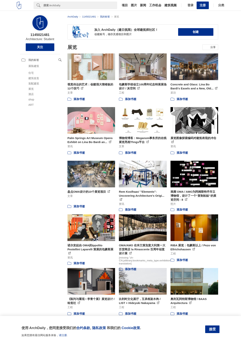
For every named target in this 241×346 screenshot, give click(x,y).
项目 (125, 5)
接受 (212, 329)
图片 (134, 5)
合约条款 (83, 328)
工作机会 (155, 5)
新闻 (143, 5)
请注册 (63, 335)
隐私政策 (99, 328)
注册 (203, 5)
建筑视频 (170, 5)
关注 (40, 47)
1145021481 (40, 35)
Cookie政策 (131, 328)
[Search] (80, 5)
